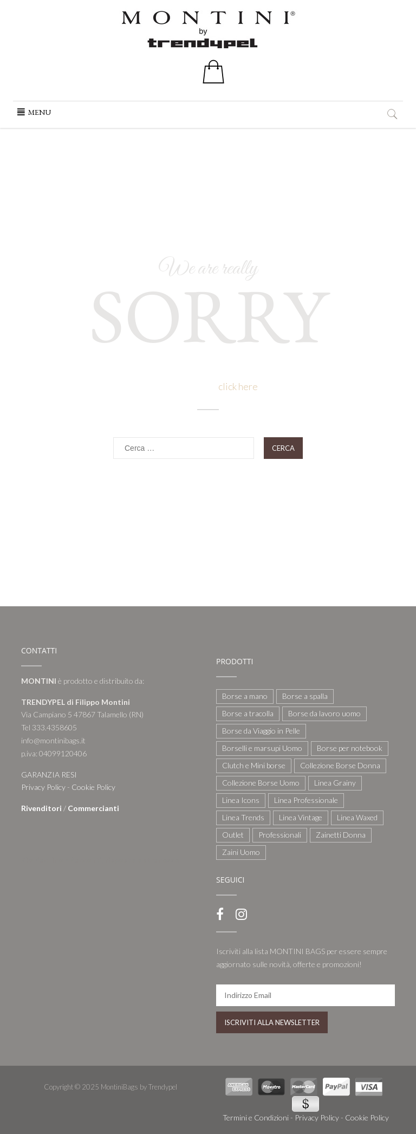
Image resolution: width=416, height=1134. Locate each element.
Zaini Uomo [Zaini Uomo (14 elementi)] (241, 852)
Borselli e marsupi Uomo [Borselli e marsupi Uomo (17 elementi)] (262, 748)
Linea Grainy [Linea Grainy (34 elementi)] (335, 782)
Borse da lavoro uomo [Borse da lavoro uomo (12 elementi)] (324, 713)
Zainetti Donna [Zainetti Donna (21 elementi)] (341, 834)
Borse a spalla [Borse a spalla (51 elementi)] (305, 696)
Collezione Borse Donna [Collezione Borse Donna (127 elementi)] (340, 765)
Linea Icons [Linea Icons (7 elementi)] (240, 800)
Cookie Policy (93, 787)
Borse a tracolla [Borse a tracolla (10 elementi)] (248, 713)
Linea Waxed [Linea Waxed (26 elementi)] (357, 817)
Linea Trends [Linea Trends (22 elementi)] (243, 817)
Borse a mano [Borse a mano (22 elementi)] (245, 696)
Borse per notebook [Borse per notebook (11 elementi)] (349, 748)
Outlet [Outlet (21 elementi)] (233, 834)
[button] (39, 112)
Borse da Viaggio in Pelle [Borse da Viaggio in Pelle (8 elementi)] (261, 730)
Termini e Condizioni (256, 1117)
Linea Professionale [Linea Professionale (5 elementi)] (306, 800)
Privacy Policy (43, 787)
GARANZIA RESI (49, 774)
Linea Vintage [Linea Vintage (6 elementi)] (300, 817)
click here (238, 386)
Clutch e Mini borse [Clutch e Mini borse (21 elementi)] (253, 765)
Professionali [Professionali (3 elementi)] (279, 834)
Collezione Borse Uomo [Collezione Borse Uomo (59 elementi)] (261, 782)
